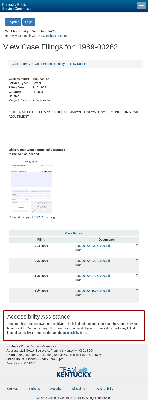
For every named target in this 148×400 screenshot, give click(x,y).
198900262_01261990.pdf (92, 275)
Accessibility (105, 388)
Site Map (12, 388)
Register (13, 22)
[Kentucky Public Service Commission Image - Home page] (67, 6)
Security (55, 388)
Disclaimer (79, 388)
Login (28, 22)
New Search (78, 64)
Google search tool (55, 35)
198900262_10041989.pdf (92, 290)
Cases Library (21, 64)
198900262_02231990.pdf (92, 260)
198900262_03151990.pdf (92, 245)
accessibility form (74, 332)
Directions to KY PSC (20, 363)
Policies (34, 388)
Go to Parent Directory (50, 64)
